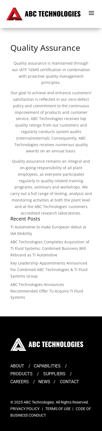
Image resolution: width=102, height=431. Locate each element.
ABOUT (17, 366)
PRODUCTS (21, 373)
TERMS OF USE (58, 409)
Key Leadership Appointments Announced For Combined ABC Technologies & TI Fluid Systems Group (49, 269)
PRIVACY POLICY (24, 409)
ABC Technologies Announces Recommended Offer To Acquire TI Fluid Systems (46, 291)
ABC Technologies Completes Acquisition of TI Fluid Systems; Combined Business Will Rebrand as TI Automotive (49, 248)
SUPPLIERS (54, 373)
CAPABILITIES (47, 366)
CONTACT (69, 381)
